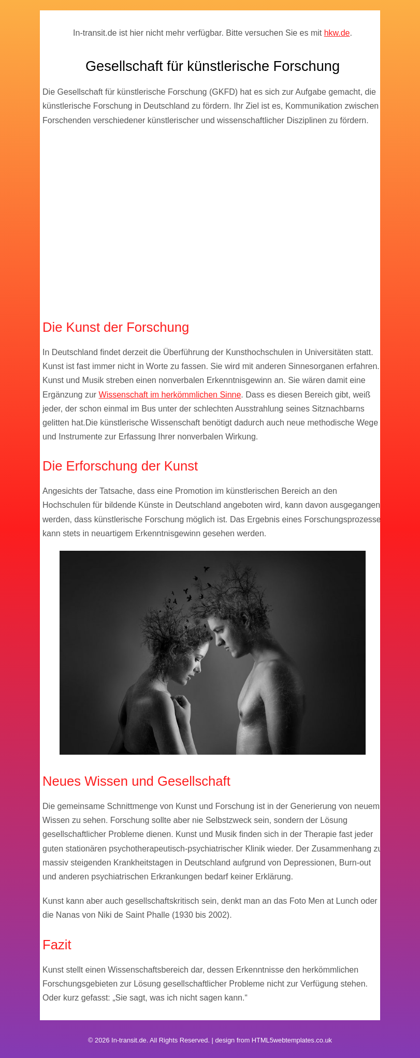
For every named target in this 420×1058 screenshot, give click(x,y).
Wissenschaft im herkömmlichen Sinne (170, 394)
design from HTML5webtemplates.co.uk (273, 1040)
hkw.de (337, 32)
